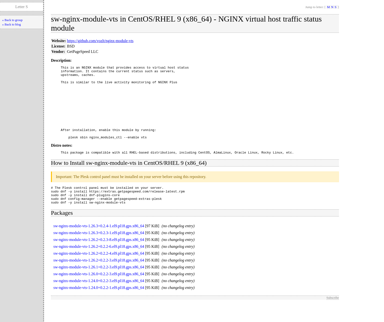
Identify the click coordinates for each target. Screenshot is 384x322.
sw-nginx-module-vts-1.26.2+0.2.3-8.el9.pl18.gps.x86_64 (98, 259)
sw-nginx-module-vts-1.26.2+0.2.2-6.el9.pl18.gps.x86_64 (98, 265)
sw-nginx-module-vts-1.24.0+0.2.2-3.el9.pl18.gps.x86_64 (98, 300)
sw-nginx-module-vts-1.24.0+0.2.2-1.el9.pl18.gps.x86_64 (98, 307)
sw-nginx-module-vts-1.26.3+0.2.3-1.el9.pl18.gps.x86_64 (98, 252)
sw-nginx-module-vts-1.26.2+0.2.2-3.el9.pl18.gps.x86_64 (98, 279)
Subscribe (332, 317)
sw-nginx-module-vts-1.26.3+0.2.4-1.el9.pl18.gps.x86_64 (98, 245)
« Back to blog (11, 24)
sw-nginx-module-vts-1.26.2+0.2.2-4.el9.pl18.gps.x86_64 (98, 272)
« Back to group (12, 20)
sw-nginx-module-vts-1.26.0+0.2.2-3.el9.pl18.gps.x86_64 (98, 293)
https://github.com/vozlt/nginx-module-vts (100, 41)
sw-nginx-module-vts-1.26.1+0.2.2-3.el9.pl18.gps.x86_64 (98, 286)
